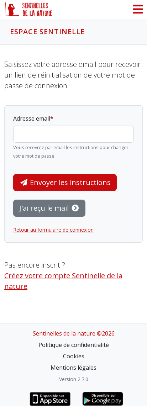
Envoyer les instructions (65, 182)
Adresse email (31, 118)
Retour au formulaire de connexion (53, 229)
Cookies (73, 356)
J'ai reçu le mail (49, 208)
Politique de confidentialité (73, 345)
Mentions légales (73, 367)
